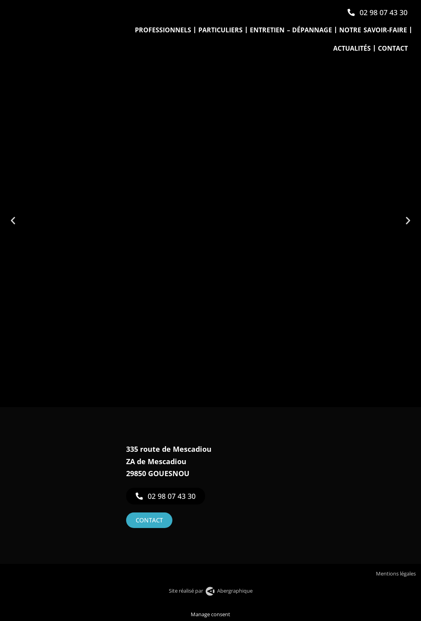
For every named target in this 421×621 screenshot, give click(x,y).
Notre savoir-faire (373, 30)
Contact (393, 48)
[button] (13, 220)
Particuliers (220, 30)
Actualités (352, 48)
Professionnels (163, 30)
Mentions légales (396, 573)
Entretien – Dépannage (291, 30)
